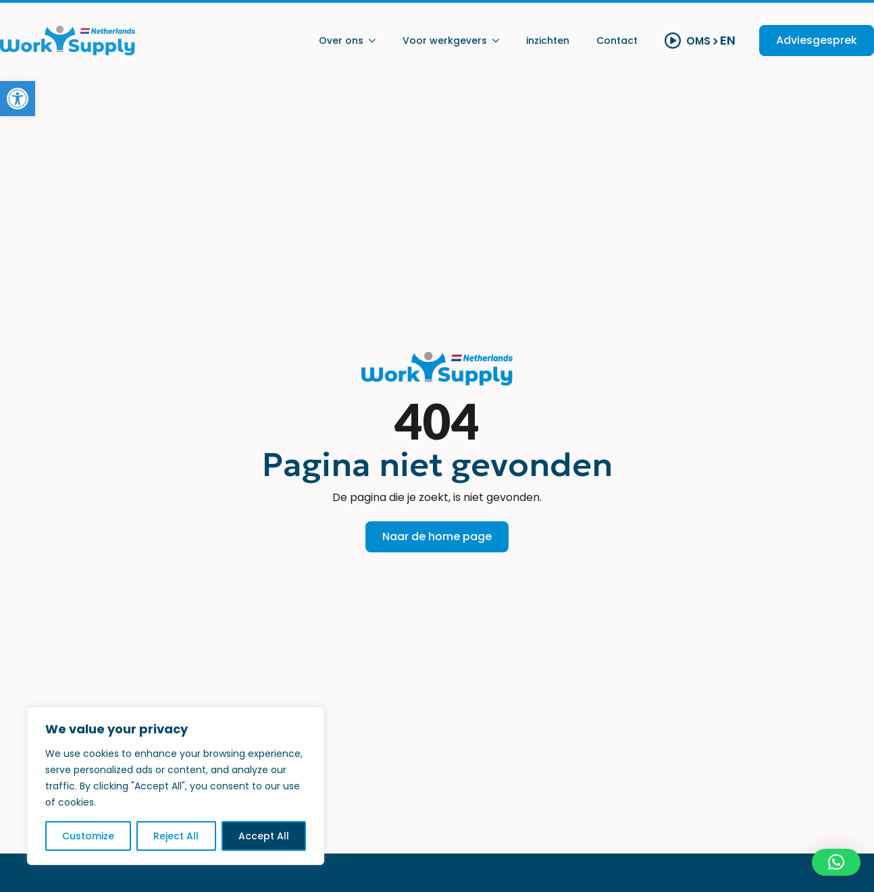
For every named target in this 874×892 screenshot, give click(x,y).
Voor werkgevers (445, 40)
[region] (175, 786)
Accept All (263, 836)
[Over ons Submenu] (376, 40)
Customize (88, 836)
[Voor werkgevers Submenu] (500, 40)
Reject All (176, 836)
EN (728, 40)
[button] (17, 98)
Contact (617, 40)
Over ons (341, 40)
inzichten (547, 40)
